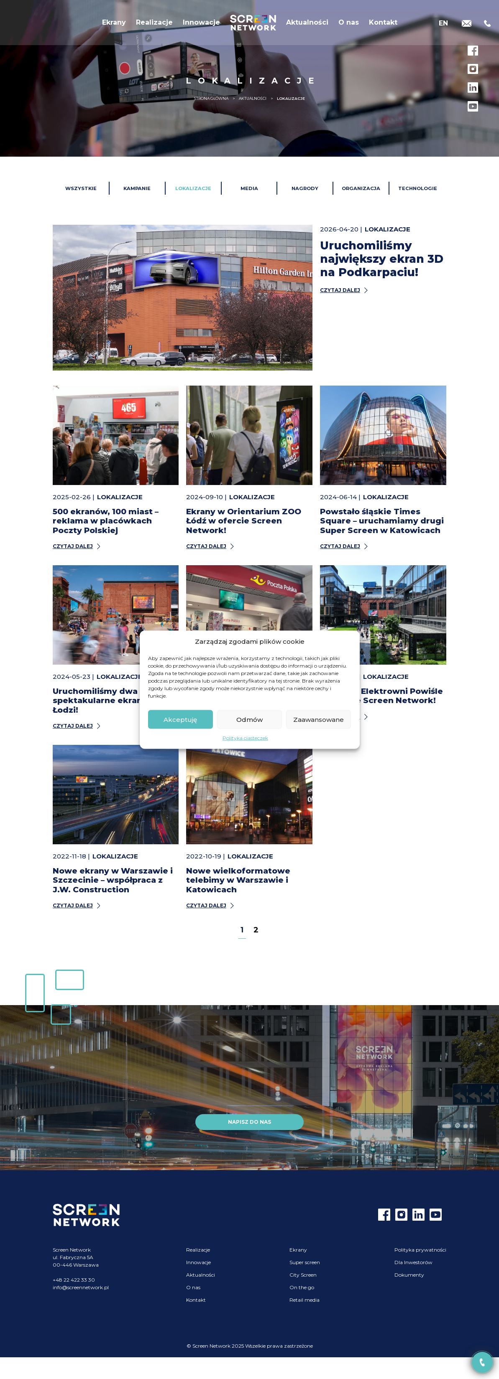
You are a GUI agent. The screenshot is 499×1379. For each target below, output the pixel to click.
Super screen (304, 1262)
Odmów (249, 719)
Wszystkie (81, 188)
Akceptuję (180, 719)
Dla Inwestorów (413, 1262)
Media (249, 188)
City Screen (303, 1275)
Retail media (304, 1300)
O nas (348, 24)
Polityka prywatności (420, 1250)
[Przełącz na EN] (443, 24)
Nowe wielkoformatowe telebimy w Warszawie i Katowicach (238, 880)
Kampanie (137, 188)
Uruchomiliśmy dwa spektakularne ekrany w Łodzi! (105, 700)
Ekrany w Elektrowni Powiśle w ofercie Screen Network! (381, 696)
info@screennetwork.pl (81, 1287)
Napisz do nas (249, 1122)
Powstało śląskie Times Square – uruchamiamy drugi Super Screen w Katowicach (382, 521)
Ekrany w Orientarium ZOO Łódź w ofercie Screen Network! (243, 521)
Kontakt (383, 24)
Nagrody (305, 188)
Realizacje (154, 24)
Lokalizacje (193, 188)
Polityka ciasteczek (245, 738)
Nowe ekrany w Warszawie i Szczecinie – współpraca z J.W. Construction (113, 880)
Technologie (417, 188)
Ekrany (114, 24)
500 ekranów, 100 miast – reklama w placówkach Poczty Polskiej (106, 521)
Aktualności (307, 24)
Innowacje (201, 24)
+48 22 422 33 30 (74, 1280)
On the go (301, 1287)
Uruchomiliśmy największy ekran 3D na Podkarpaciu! (381, 259)
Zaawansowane (318, 719)
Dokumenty (409, 1275)
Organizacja (361, 188)
